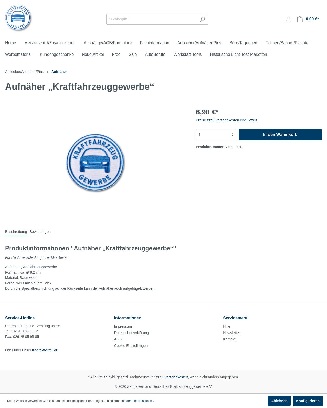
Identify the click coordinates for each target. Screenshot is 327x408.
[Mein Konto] (288, 19)
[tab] (16, 231)
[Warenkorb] (308, 19)
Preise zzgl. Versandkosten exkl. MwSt (226, 120)
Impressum (123, 326)
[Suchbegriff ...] (151, 19)
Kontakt (229, 339)
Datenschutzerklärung (131, 333)
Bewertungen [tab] (40, 232)
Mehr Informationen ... (140, 401)
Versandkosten (176, 377)
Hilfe (226, 326)
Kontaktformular (44, 350)
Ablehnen (279, 401)
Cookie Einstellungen (131, 345)
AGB (118, 339)
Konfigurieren (308, 401)
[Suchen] (202, 19)
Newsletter (231, 333)
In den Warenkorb (280, 134)
